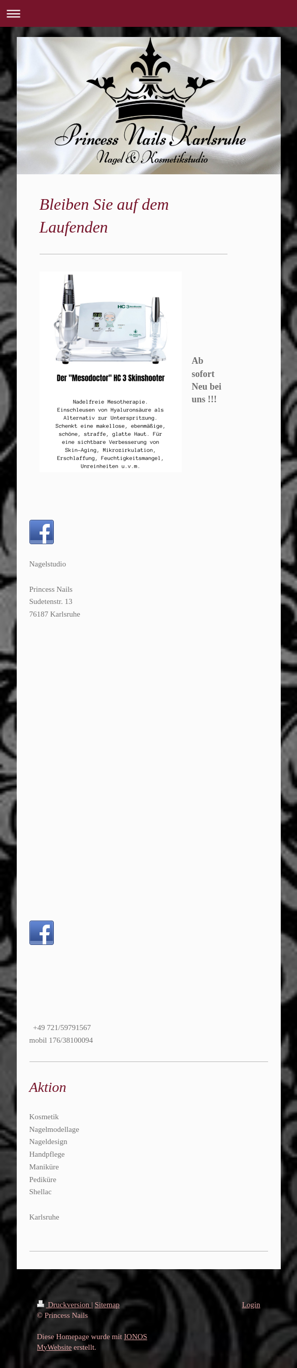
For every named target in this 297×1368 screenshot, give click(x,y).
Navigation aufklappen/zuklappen (148, 13)
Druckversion (64, 1305)
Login (251, 1305)
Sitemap (106, 1305)
